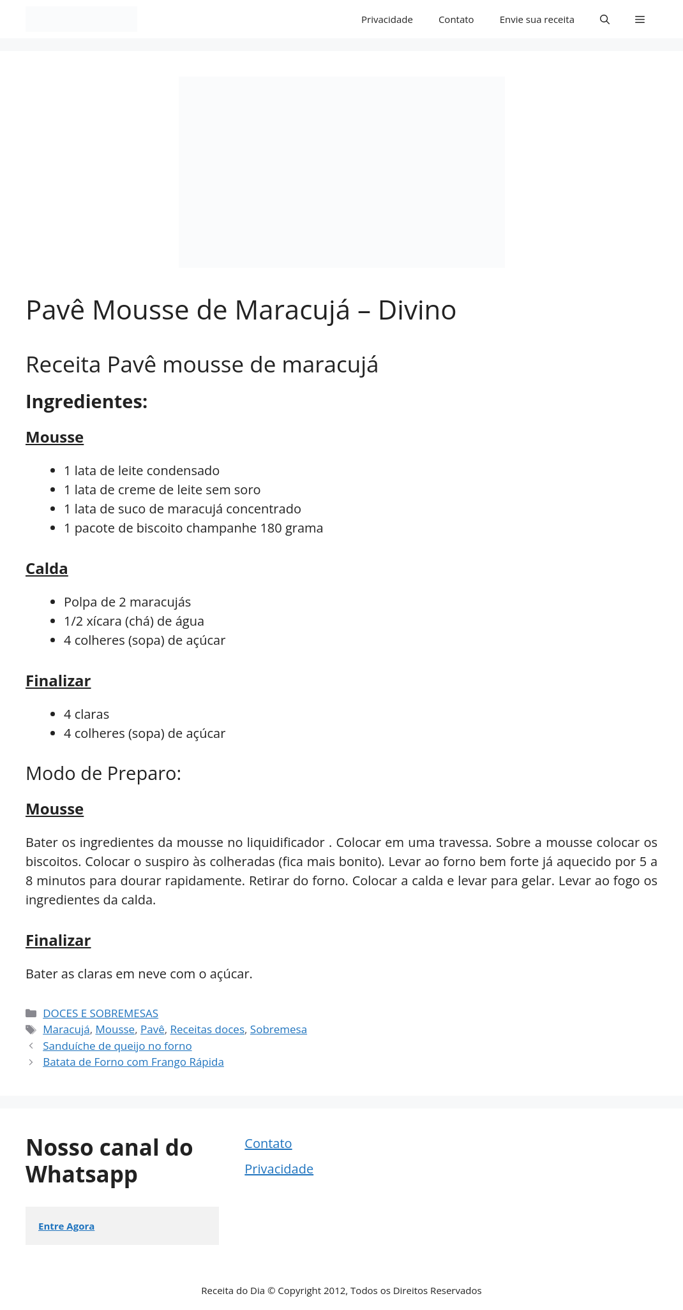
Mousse (115, 1029)
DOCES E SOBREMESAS (100, 1013)
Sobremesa (278, 1029)
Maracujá (66, 1029)
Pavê (152, 1029)
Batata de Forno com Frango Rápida (133, 1061)
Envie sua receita (537, 19)
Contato (456, 19)
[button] (604, 19)
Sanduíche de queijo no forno (117, 1045)
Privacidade (387, 19)
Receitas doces (207, 1029)
